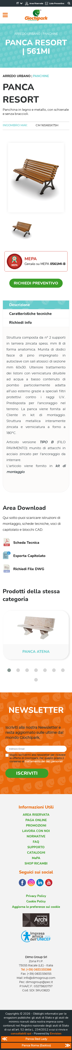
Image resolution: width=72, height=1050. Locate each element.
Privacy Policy (36, 896)
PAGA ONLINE (36, 820)
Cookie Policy (36, 901)
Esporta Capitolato (24, 555)
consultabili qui (21, 1034)
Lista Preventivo (54, 3)
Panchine (41, 76)
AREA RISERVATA (36, 815)
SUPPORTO (36, 847)
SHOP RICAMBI (36, 863)
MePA (36, 858)
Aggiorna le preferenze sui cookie (36, 907)
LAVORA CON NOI (36, 831)
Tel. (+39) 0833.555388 (36, 969)
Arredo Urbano (17, 76)
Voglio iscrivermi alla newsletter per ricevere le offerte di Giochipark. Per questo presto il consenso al (37, 758)
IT (17, 3)
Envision (55, 1034)
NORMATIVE (36, 836)
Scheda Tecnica (21, 542)
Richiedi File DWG (23, 569)
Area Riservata (34, 3)
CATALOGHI (36, 853)
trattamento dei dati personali (44, 761)
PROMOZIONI (36, 826)
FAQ (36, 842)
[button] (9, 670)
